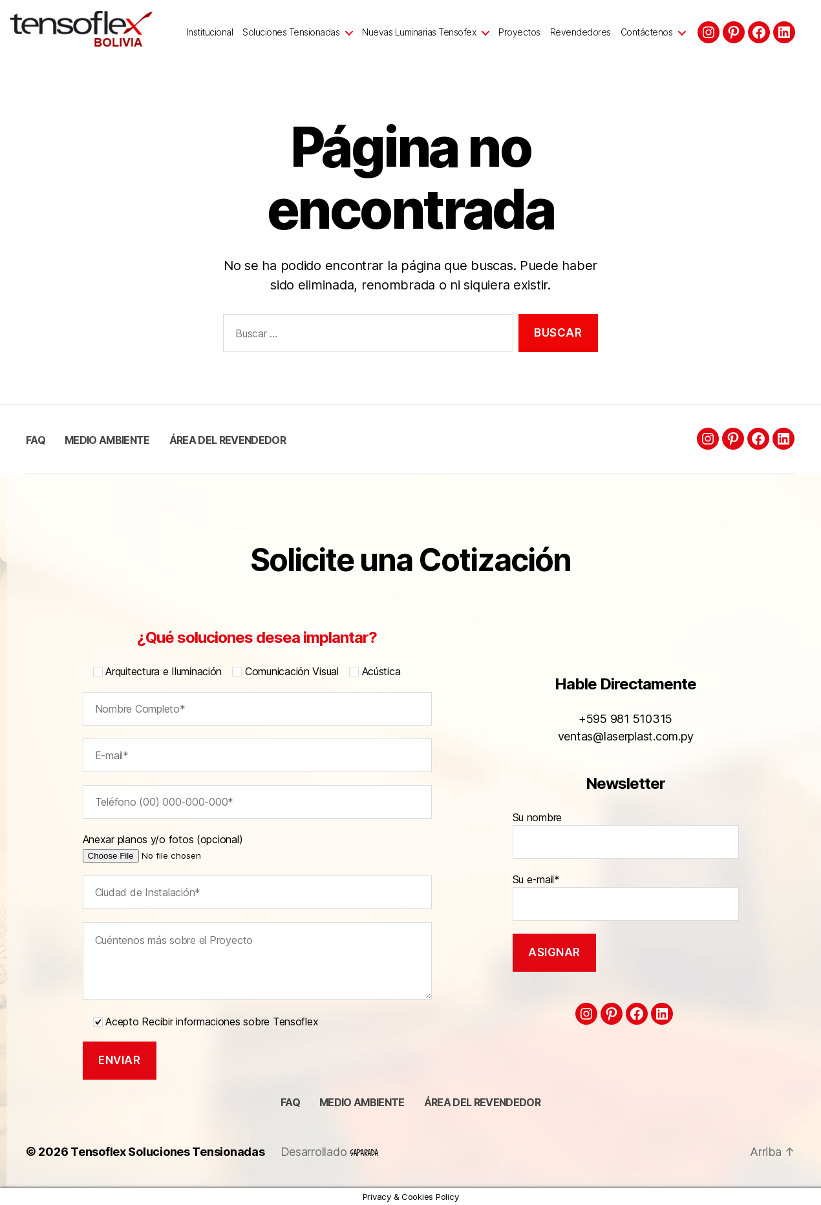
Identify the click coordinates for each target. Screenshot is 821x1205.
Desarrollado (330, 1151)
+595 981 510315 (625, 719)
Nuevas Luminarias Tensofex (419, 32)
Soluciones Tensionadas (290, 32)
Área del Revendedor (227, 440)
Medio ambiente (107, 440)
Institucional (210, 32)
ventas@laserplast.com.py (626, 736)
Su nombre (626, 835)
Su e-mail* (626, 897)
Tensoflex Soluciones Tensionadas (167, 1151)
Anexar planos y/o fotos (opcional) (182, 847)
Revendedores (580, 32)
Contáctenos (647, 32)
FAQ (35, 440)
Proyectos (519, 32)
